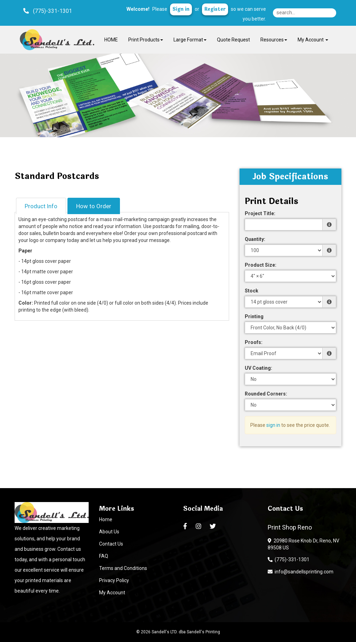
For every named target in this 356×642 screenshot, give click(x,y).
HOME (111, 39)
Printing (254, 316)
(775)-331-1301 (288, 559)
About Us (109, 531)
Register (215, 9)
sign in (273, 425)
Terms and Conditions (123, 568)
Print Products (145, 39)
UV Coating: (258, 368)
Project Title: (260, 213)
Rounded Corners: (266, 394)
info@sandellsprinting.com (300, 571)
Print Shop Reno (290, 527)
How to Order (93, 206)
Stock (251, 290)
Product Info (41, 206)
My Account (112, 592)
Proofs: (253, 342)
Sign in (180, 9)
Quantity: (255, 239)
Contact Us (111, 544)
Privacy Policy (114, 580)
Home (105, 519)
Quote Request (233, 39)
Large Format (190, 39)
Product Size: (260, 265)
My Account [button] (313, 39)
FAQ (103, 556)
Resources (273, 39)
